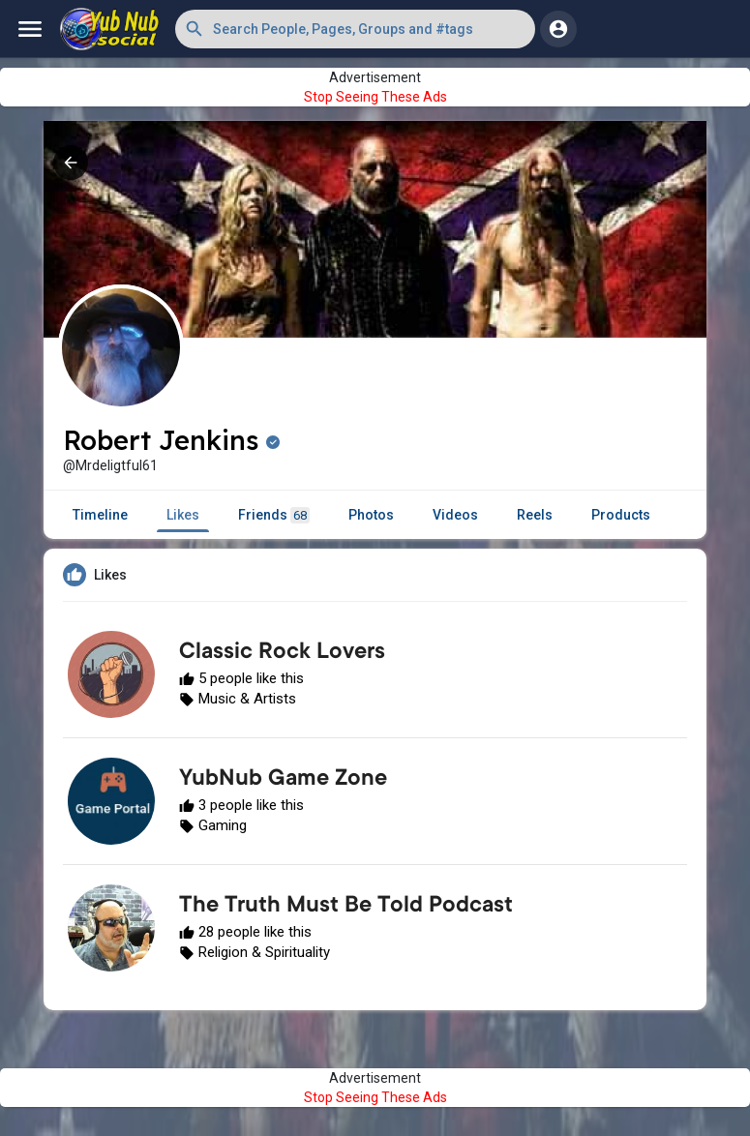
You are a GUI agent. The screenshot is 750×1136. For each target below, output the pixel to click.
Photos (371, 515)
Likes (182, 515)
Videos (455, 515)
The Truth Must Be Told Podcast (346, 906)
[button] (355, 29)
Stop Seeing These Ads (375, 97)
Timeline (100, 515)
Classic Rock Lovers (282, 653)
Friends (274, 515)
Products (620, 515)
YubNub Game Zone (283, 779)
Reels (535, 515)
